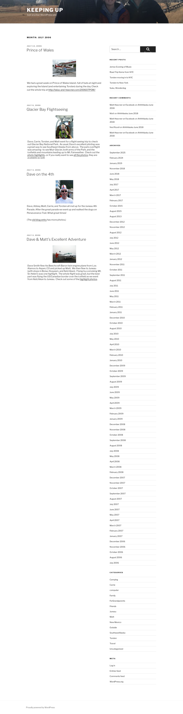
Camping (114, 579)
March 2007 (115, 525)
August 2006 (116, 557)
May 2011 (114, 296)
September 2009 (118, 376)
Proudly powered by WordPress (40, 707)
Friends (113, 606)
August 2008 (116, 445)
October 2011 (116, 269)
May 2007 (114, 515)
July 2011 (114, 285)
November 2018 (117, 168)
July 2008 (114, 451)
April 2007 (114, 520)
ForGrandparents (117, 601)
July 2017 (114, 184)
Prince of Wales (40, 50)
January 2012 (116, 259)
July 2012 (114, 238)
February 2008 (116, 472)
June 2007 (115, 509)
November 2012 (117, 227)
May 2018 (114, 179)
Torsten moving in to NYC (121, 77)
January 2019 (116, 163)
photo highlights (36, 155)
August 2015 (116, 211)
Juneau (113, 611)
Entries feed (115, 671)
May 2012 (114, 248)
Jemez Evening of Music (121, 67)
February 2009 (116, 413)
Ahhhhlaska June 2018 (127, 113)
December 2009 (117, 365)
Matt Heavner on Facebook (122, 105)
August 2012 (115, 232)
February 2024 (116, 158)
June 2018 (114, 174)
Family (113, 595)
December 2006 (117, 541)
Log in (112, 665)
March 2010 (115, 349)
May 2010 (114, 339)
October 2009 (116, 371)
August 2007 (116, 499)
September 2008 (118, 440)
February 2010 (116, 355)
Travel (112, 643)
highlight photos (88, 279)
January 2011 (116, 312)
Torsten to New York (119, 83)
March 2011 (115, 302)
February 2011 (116, 307)
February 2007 (116, 530)
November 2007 (117, 483)
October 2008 (116, 435)
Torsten (113, 638)
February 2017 (116, 200)
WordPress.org (116, 681)
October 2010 (116, 323)
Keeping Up (45, 10)
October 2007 (116, 488)
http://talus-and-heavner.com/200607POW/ (71, 89)
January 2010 (116, 360)
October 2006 (116, 552)
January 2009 (116, 419)
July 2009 (114, 387)
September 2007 (118, 493)
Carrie (112, 585)
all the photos (81, 155)
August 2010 (116, 328)
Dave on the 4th (40, 174)
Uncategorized (116, 649)
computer (114, 590)
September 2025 (117, 152)
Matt (112, 617)
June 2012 (114, 243)
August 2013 (116, 216)
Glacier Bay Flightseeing (47, 109)
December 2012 (117, 222)
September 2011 (117, 275)
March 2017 (115, 195)
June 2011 (114, 291)
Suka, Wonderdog (118, 88)
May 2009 (114, 397)
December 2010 (117, 317)
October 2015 (116, 206)
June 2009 (115, 392)
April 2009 (115, 403)
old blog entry (39, 219)
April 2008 (115, 461)
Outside (113, 627)
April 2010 (114, 344)
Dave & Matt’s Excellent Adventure (56, 239)
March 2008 (115, 467)
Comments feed (117, 676)
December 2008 (117, 424)
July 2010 (114, 333)
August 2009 (116, 381)
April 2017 (114, 190)
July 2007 (114, 504)
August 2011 (115, 280)
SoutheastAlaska (117, 633)
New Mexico (115, 622)
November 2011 (117, 264)
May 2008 (114, 456)
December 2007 (117, 477)
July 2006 (114, 563)
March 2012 (115, 253)
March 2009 (115, 408)
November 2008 (117, 429)
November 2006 (117, 547)
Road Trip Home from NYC (122, 72)
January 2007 (116, 536)
